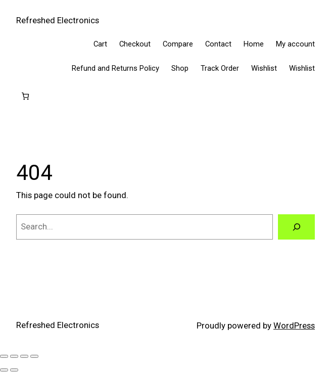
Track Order (220, 68)
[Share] (24, 356)
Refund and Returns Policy (115, 68)
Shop (179, 68)
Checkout (135, 44)
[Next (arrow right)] (14, 369)
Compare (178, 44)
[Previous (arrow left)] (4, 369)
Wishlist (264, 68)
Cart (100, 44)
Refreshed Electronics (57, 20)
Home (254, 44)
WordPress (294, 325)
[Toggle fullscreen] (14, 356)
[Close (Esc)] (34, 356)
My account (295, 44)
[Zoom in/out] (4, 356)
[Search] (296, 227)
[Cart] (25, 96)
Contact (218, 44)
